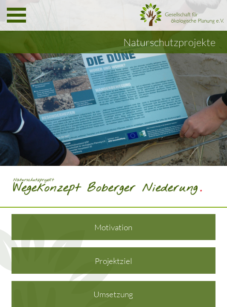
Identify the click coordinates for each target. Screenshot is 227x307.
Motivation (113, 227)
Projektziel (113, 261)
